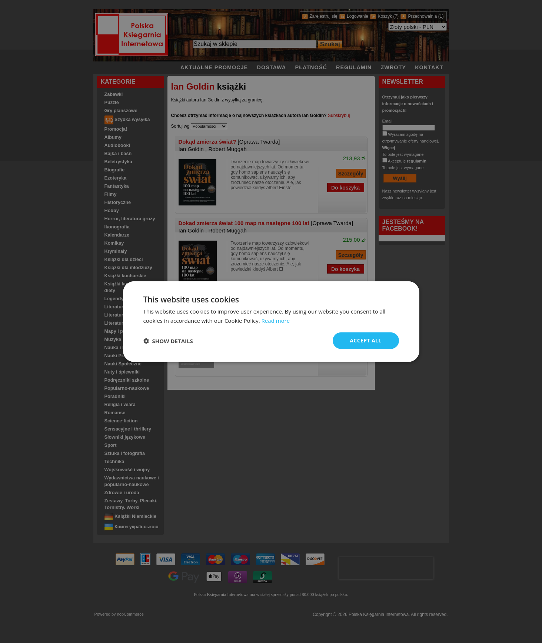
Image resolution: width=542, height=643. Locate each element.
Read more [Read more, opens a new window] (276, 320)
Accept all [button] (365, 340)
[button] (168, 340)
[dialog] (271, 321)
